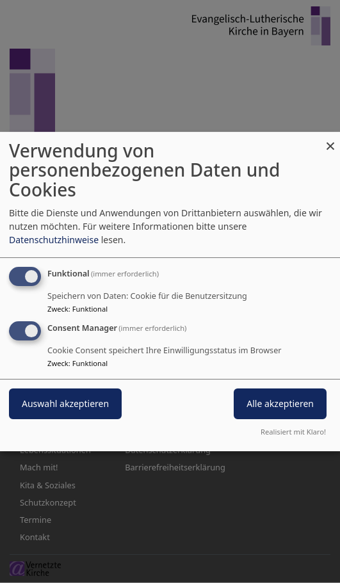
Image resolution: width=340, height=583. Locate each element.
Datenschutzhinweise (54, 240)
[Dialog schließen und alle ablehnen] (330, 140)
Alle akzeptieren (280, 404)
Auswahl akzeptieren (65, 404)
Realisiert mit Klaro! (293, 431)
